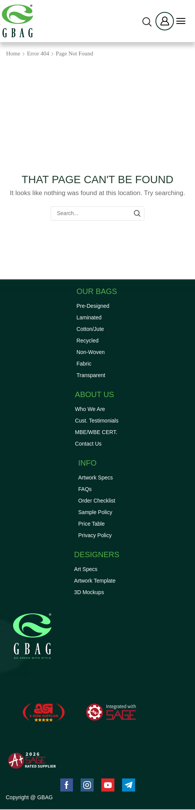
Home (13, 53)
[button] (147, 22)
